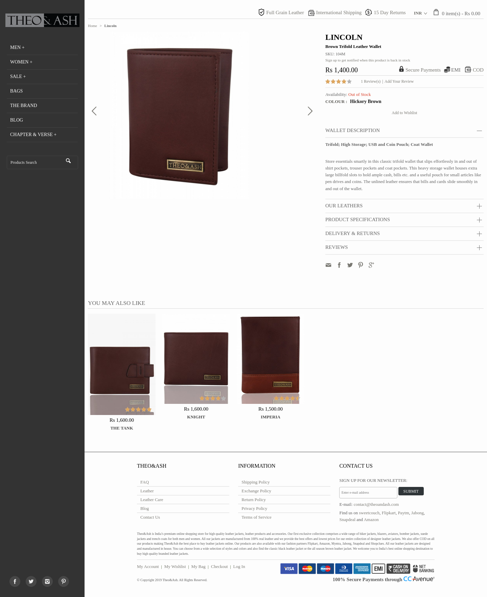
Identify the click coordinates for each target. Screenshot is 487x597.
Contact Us (150, 517)
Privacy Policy (254, 508)
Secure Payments (423, 70)
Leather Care (151, 499)
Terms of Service (256, 517)
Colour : (336, 101)
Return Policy (253, 499)
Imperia (270, 416)
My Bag (198, 566)
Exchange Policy (256, 490)
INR (418, 13)
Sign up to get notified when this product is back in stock (367, 60)
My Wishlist (175, 566)
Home (92, 26)
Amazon (371, 519)
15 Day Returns (389, 12)
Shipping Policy (255, 482)
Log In (239, 566)
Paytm (403, 512)
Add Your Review (399, 81)
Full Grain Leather (285, 12)
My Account (148, 566)
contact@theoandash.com (376, 504)
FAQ (144, 482)
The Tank (121, 428)
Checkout (219, 566)
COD (478, 70)
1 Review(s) (370, 81)
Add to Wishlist (404, 112)
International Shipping (339, 12)
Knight (196, 416)
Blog (144, 508)
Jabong (417, 512)
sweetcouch (369, 512)
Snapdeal (347, 519)
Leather (147, 490)
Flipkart (389, 512)
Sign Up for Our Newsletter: (373, 480)
